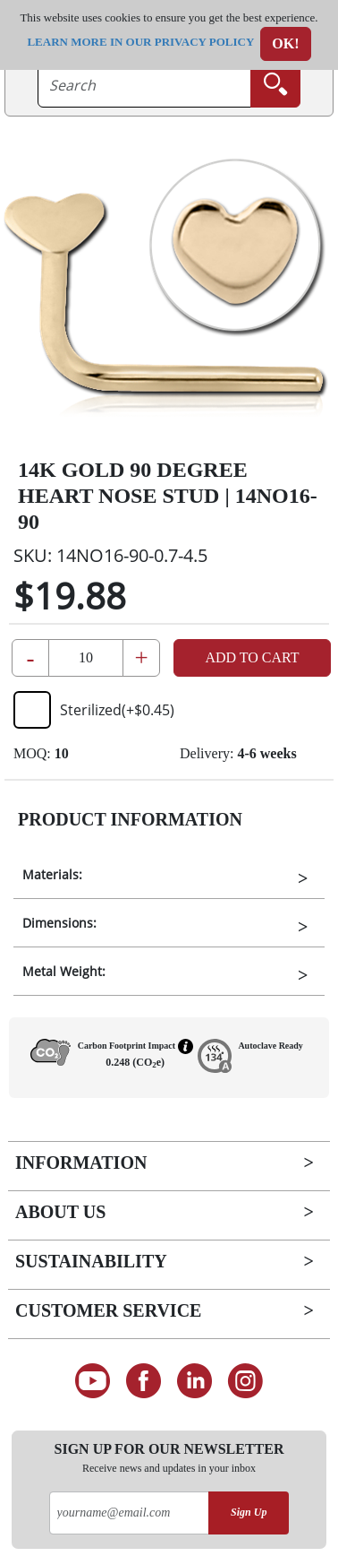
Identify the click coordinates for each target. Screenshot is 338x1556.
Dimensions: (59, 922)
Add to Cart (252, 657)
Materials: (52, 874)
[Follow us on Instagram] (245, 1381)
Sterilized (93, 710)
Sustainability (91, 1261)
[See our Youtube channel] (92, 1381)
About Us (60, 1212)
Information (81, 1162)
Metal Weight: (64, 971)
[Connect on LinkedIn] (194, 1381)
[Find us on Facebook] (143, 1381)
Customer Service (108, 1310)
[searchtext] (144, 85)
